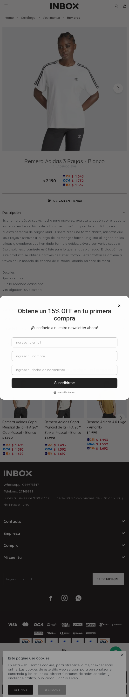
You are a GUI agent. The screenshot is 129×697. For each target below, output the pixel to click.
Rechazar (52, 690)
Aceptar (20, 690)
